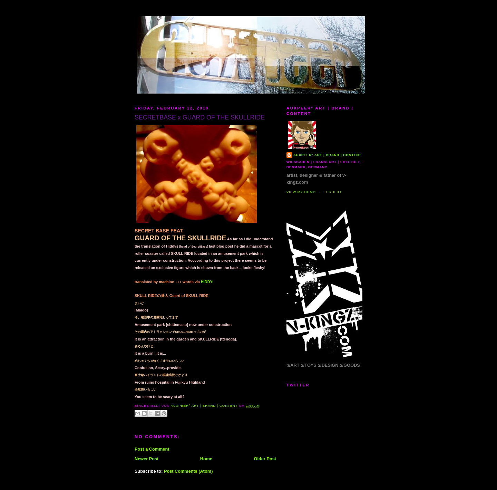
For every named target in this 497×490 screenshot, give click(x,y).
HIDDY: (207, 282)
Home (206, 458)
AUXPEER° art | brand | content (327, 155)
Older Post (265, 458)
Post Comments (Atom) (188, 471)
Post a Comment (152, 449)
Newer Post (146, 458)
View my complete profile (314, 192)
